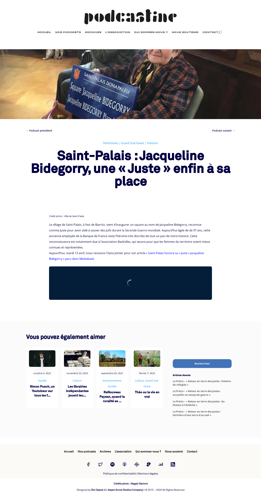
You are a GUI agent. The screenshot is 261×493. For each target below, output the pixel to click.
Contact (211, 32)
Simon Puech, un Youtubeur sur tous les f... (42, 391)
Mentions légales (148, 473)
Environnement (112, 380)
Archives (93, 32)
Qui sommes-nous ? (151, 32)
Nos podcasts (68, 32)
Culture (77, 380)
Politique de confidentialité (119, 473)
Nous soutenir (185, 32)
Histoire (152, 143)
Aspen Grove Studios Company (125, 489)
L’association (117, 32)
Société (42, 380)
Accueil (44, 32)
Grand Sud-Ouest (132, 143)
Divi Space (97, 489)
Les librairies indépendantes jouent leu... (77, 391)
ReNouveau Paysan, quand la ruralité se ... (112, 397)
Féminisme (110, 143)
